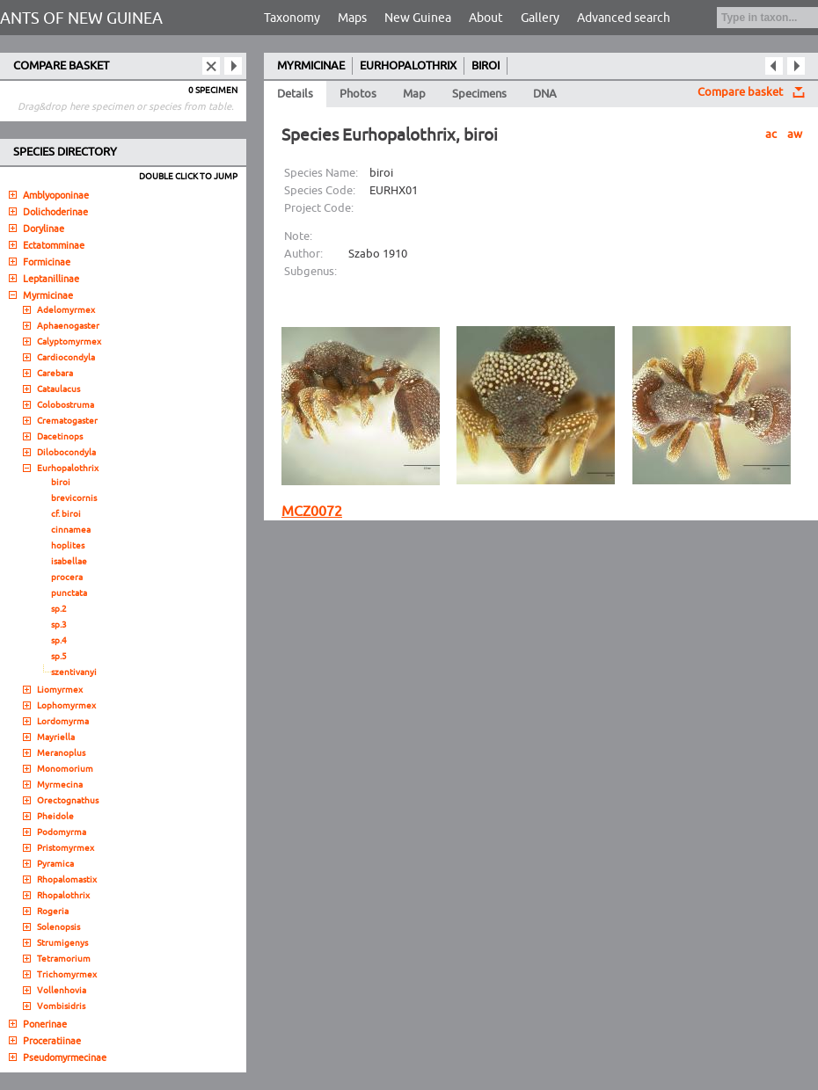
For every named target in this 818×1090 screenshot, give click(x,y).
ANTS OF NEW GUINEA (81, 18)
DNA (545, 94)
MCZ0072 (311, 511)
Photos (358, 94)
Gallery (540, 18)
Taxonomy (292, 18)
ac (771, 134)
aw (794, 134)
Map (414, 94)
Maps (352, 18)
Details (295, 94)
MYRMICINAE (311, 66)
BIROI (485, 66)
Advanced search (623, 18)
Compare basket (740, 92)
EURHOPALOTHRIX (408, 66)
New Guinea (417, 18)
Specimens (479, 94)
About (486, 18)
